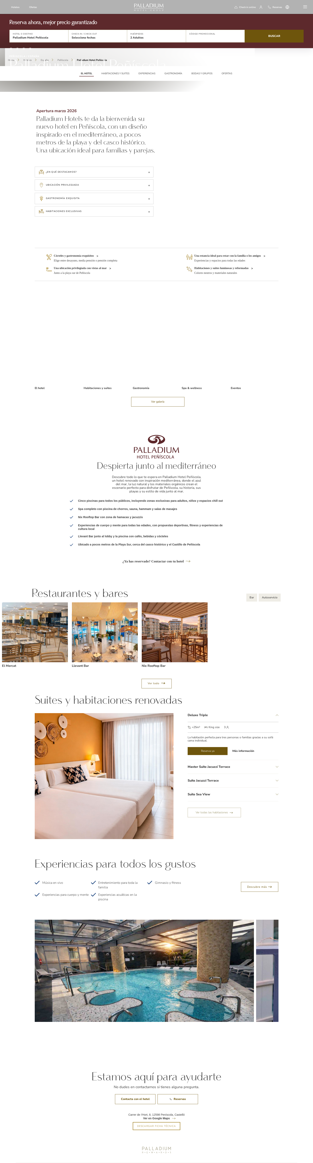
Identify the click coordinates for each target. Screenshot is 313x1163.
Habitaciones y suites (115, 73)
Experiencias (147, 73)
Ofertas (33, 7)
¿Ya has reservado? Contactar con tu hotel (156, 548)
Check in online (247, 7)
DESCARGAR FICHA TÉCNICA (156, 1113)
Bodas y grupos (201, 73)
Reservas (178, 1086)
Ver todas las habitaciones (214, 800)
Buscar (274, 36)
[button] (38, 36)
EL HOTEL (86, 73)
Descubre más (259, 874)
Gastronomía (173, 73)
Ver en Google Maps (156, 1105)
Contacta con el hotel (135, 1086)
